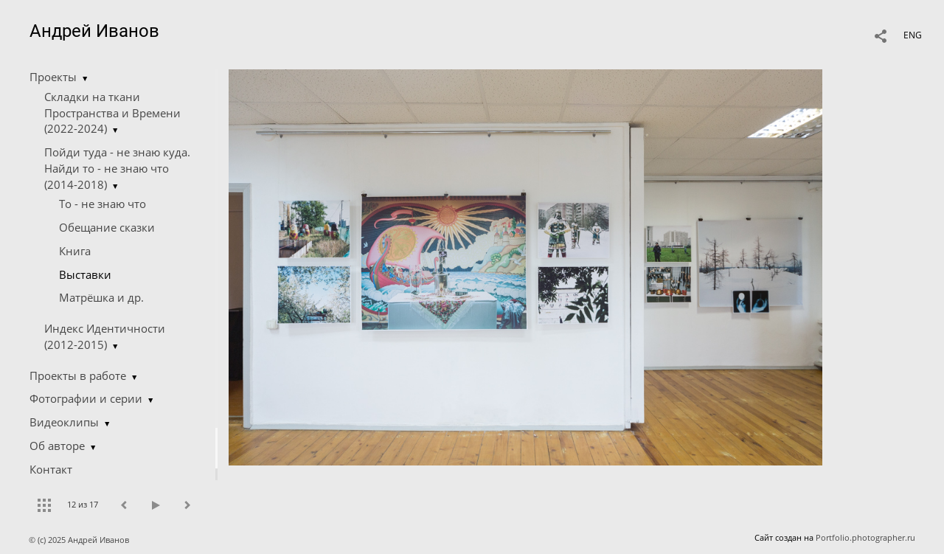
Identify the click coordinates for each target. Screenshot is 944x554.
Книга (75, 250)
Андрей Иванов (94, 31)
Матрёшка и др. (101, 297)
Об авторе (57, 445)
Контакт (51, 469)
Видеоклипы (64, 422)
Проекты (53, 76)
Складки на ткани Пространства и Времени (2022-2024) (112, 112)
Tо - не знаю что (102, 203)
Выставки (85, 274)
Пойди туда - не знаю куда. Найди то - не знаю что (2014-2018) (117, 168)
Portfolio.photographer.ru (865, 537)
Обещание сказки (107, 227)
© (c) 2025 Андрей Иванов (80, 539)
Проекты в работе (78, 375)
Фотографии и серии (86, 398)
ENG (912, 35)
